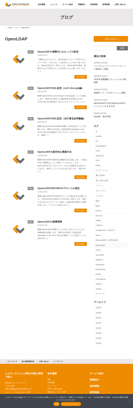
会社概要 (52, 373)
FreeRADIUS (101, 146)
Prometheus (101, 279)
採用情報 (94, 392)
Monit (98, 235)
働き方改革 (100, 175)
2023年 (99, 318)
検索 (122, 48)
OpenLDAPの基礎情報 (50, 221)
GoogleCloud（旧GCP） (106, 230)
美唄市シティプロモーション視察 (109, 93)
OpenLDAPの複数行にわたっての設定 (58, 51)
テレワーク (100, 294)
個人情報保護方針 (28, 361)
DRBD (98, 220)
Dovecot (99, 216)
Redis (98, 165)
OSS (98, 161)
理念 (49, 379)
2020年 (99, 333)
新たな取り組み (102, 180)
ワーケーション (102, 170)
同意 (56, 404)
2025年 (99, 308)
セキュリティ (101, 191)
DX (97, 141)
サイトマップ (12, 361)
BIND (98, 206)
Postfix (98, 274)
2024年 (99, 313)
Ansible (99, 136)
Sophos (99, 284)
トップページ (58, 361)
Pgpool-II (99, 260)
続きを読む (81, 77)
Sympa (98, 289)
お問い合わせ (44, 361)
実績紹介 (94, 379)
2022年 (99, 323)
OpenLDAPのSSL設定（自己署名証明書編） (62, 118)
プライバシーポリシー (71, 404)
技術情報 (94, 386)
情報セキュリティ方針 (56, 392)
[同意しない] (129, 401)
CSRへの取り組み (54, 389)
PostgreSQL (101, 269)
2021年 (99, 328)
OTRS (98, 250)
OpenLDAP (100, 245)
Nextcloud (100, 156)
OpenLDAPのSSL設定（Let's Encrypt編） (61, 88)
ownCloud (100, 255)
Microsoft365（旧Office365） (108, 240)
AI (96, 131)
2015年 (99, 343)
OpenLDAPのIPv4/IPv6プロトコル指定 (59, 188)
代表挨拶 (51, 383)
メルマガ (99, 196)
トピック (99, 186)
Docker (98, 211)
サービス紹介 (97, 373)
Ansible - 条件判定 (102, 116)
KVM (98, 151)
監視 (97, 201)
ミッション (52, 386)
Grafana (99, 225)
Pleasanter (100, 265)
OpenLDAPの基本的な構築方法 (55, 152)
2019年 (99, 338)
